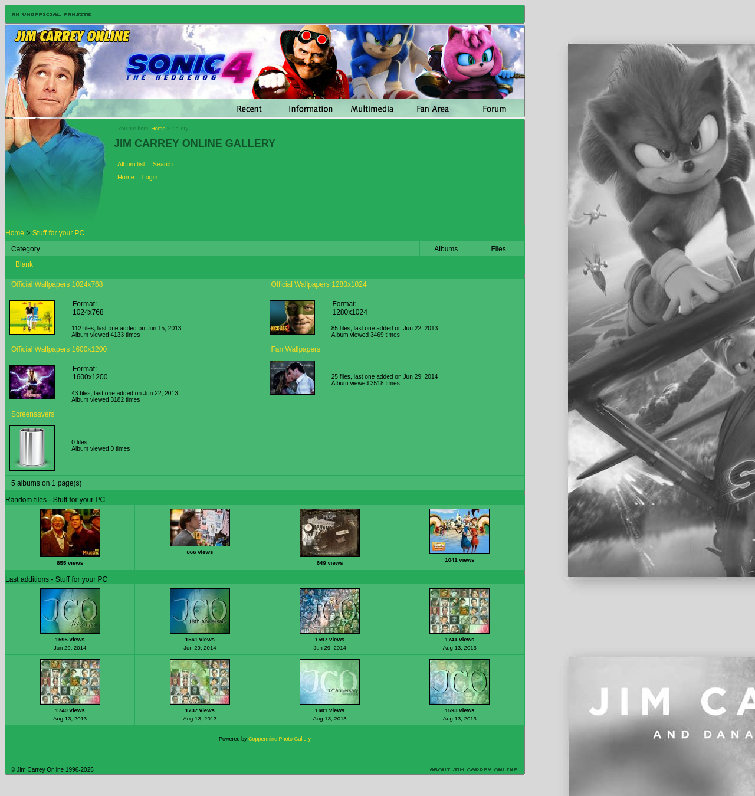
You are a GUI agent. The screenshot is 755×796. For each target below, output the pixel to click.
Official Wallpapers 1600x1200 (59, 349)
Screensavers (32, 414)
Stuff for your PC (58, 233)
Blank (24, 264)
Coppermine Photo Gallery (279, 739)
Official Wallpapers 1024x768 (57, 284)
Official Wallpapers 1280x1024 (319, 284)
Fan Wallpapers (296, 349)
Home (158, 129)
